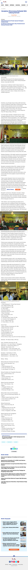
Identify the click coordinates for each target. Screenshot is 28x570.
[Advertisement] (14, 41)
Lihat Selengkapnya (14, 549)
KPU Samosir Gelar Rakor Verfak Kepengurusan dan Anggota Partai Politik (13, 437)
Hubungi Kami (14, 564)
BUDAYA (3, 442)
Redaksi (10, 564)
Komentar (14, 451)
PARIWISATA (9, 442)
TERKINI (6, 5)
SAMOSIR (23, 5)
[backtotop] (14, 557)
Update (18, 189)
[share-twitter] (13, 449)
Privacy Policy (20, 564)
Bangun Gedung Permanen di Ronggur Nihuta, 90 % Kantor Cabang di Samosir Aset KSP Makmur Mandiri (11, 544)
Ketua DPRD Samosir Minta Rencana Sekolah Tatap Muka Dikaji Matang (11, 533)
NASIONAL (18, 5)
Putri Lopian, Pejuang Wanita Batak (11, 527)
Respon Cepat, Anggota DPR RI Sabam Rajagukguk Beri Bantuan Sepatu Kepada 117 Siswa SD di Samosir (10, 523)
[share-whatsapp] (15, 449)
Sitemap (6, 564)
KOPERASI (12, 5)
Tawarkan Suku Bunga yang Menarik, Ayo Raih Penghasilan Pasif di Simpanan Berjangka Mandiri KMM (11, 539)
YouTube (19, 562)
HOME (2, 5)
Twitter (16, 562)
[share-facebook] (11, 449)
